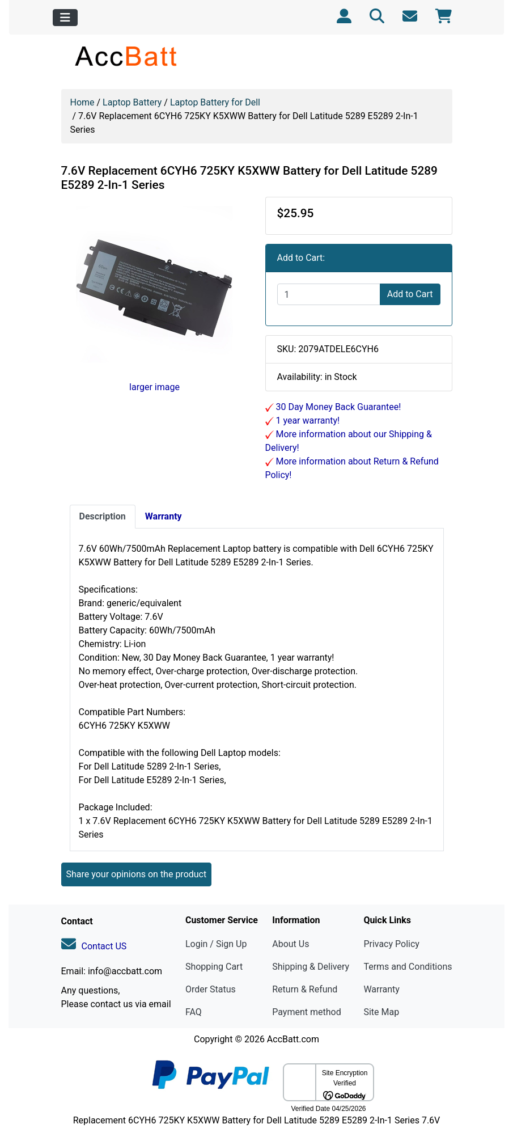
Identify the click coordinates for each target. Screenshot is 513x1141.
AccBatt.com (293, 1039)
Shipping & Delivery (310, 966)
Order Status (210, 989)
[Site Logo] (126, 56)
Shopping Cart (214, 966)
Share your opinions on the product (136, 874)
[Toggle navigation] (65, 17)
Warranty (381, 989)
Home (82, 102)
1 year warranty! (307, 420)
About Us (290, 944)
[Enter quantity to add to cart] (328, 294)
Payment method (306, 1012)
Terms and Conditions (407, 966)
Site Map (381, 1012)
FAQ (193, 1012)
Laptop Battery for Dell (215, 102)
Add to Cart (410, 294)
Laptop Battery (132, 102)
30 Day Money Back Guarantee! (337, 407)
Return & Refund (304, 989)
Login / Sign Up (216, 944)
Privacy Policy (391, 944)
